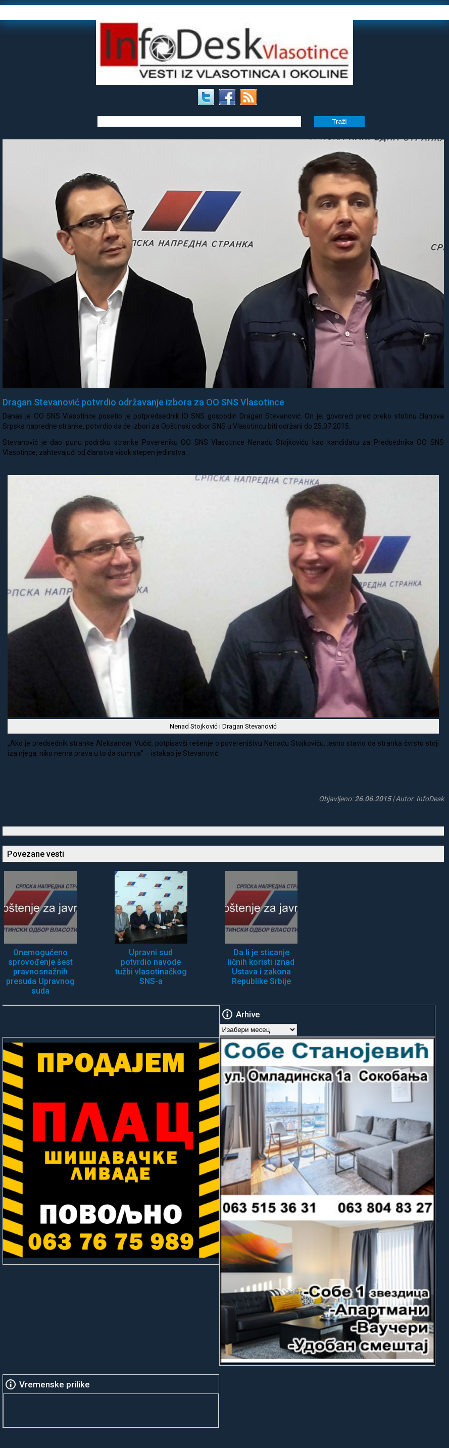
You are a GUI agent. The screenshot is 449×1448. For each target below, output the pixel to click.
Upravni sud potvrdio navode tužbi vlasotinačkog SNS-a (151, 967)
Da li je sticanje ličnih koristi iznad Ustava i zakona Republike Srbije (261, 967)
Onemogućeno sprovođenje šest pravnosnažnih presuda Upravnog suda (40, 972)
